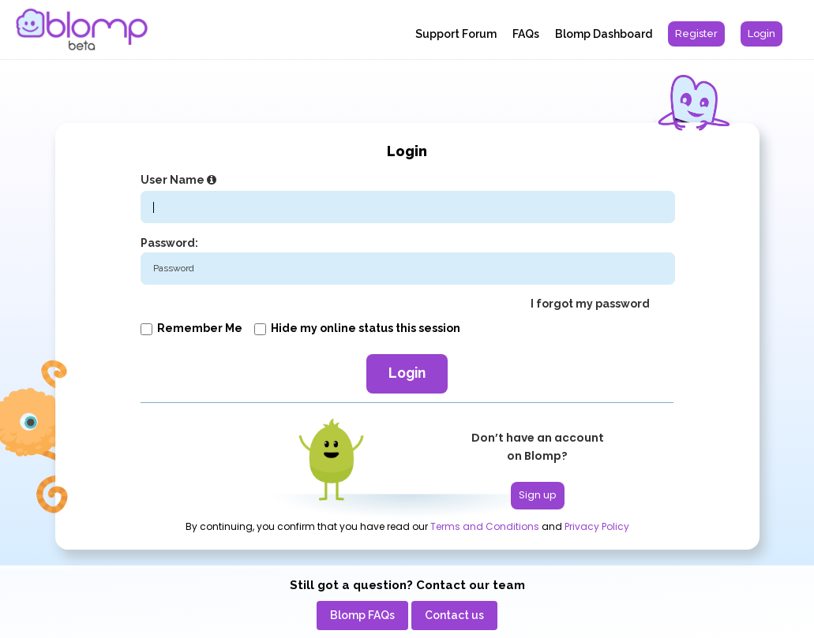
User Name (180, 179)
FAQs (525, 34)
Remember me (191, 328)
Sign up (538, 494)
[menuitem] (696, 34)
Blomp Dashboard (603, 34)
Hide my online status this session (357, 328)
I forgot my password (590, 303)
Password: (169, 243)
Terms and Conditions (484, 526)
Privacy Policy (597, 526)
